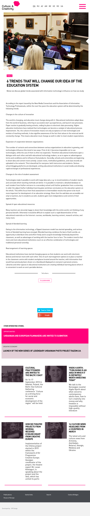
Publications (8, 494)
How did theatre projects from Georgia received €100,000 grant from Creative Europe (33, 431)
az (42, 6)
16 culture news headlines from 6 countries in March (77, 428)
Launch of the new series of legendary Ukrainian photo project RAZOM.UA (42, 350)
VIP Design (14, 508)
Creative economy (10, 346)
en (34, 6)
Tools (9, 76)
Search (49, 494)
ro (58, 6)
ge (54, 6)
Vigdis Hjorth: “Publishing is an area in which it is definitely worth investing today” (78, 373)
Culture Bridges (73, 494)
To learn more (45, 280)
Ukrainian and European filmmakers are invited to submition (35, 335)
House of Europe (9, 498)
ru (38, 6)
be (50, 6)
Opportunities (9, 331)
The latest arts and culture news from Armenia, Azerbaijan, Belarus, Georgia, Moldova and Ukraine (77, 443)
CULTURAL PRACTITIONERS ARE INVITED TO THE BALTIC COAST (33, 371)
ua (62, 6)
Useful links (29, 494)
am (46, 6)
